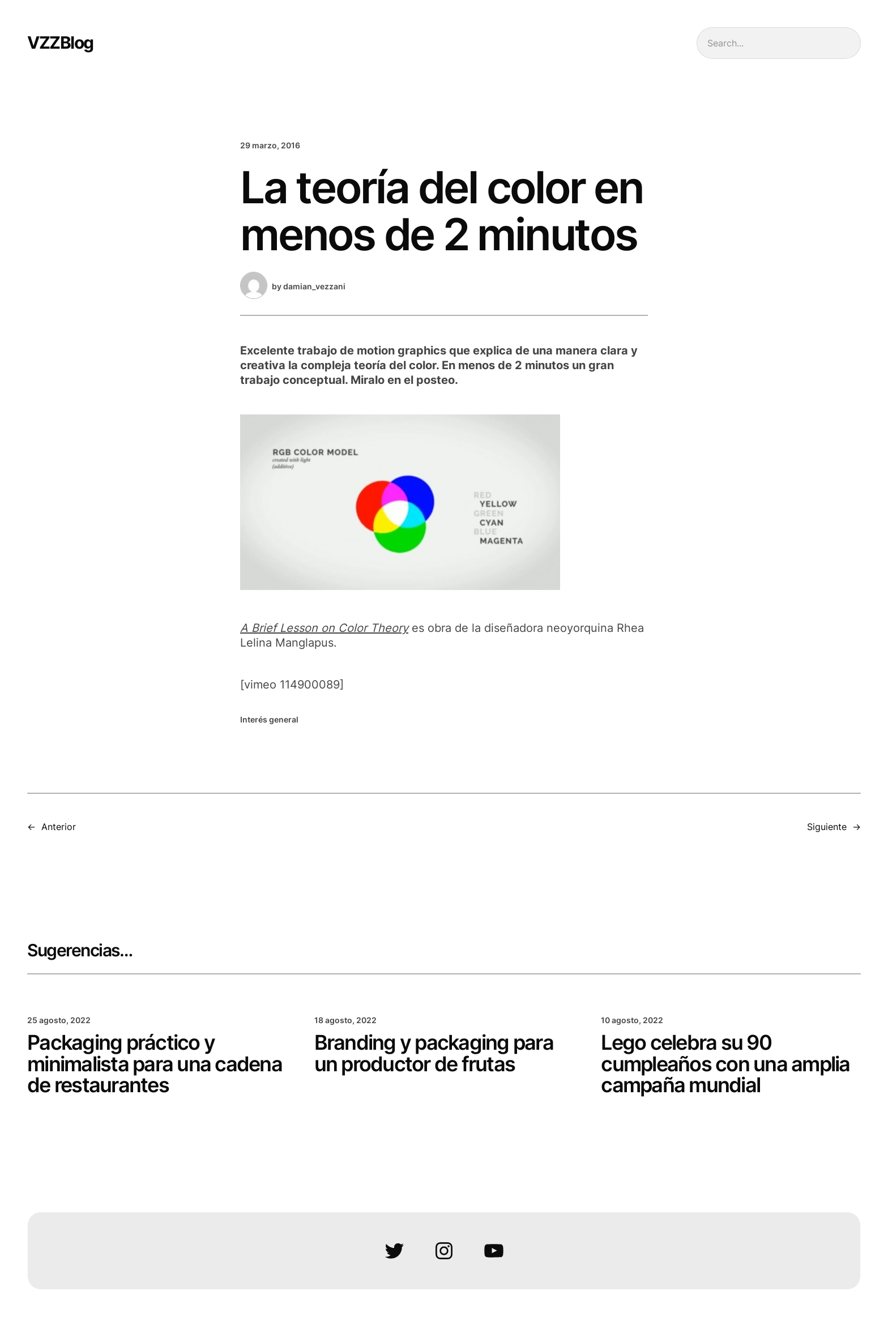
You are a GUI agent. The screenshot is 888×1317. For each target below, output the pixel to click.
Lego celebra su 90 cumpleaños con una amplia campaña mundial (725, 1064)
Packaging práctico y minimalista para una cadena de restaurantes (154, 1064)
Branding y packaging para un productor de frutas (433, 1053)
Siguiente (827, 826)
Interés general (269, 719)
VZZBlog (60, 42)
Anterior (58, 826)
